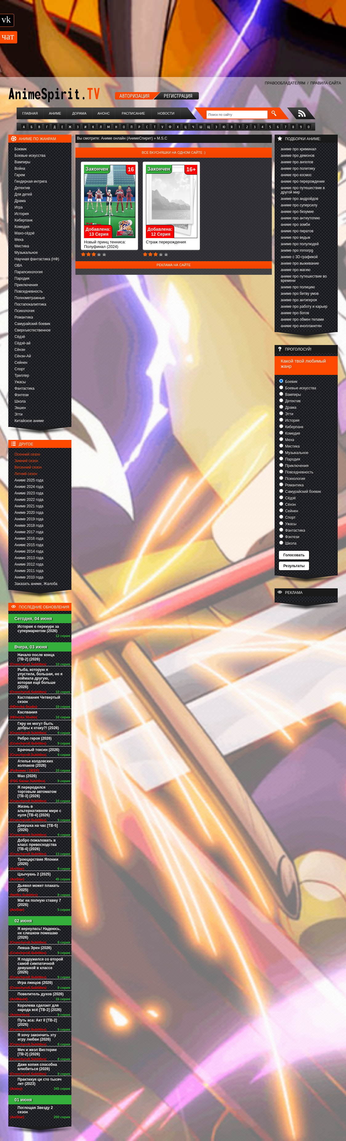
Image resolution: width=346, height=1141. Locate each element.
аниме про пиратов (297, 231)
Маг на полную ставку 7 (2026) (39, 902)
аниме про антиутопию (300, 218)
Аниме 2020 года (28, 512)
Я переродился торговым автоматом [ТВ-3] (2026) (37, 791)
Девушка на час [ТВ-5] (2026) (38, 827)
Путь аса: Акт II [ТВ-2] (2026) (37, 1022)
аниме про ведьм (295, 237)
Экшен (20, 408)
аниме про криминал (298, 149)
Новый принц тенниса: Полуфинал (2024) (109, 242)
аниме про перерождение (303, 181)
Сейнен (20, 362)
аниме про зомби (295, 224)
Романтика (23, 317)
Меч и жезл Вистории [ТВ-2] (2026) (37, 1052)
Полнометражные (29, 298)
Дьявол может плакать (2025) (38, 887)
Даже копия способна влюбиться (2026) (37, 1066)
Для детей (23, 194)
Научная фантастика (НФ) (36, 259)
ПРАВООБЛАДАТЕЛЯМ (285, 83)
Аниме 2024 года (28, 487)
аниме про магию (295, 270)
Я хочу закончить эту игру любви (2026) (37, 1037)
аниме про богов (295, 313)
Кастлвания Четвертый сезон (39, 699)
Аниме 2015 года (28, 545)
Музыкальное (26, 252)
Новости (166, 113)
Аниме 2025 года (28, 480)
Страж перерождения (171, 240)
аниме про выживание (300, 263)
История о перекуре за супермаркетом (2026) (38, 628)
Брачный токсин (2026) (38, 750)
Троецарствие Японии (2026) (38, 861)
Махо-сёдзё (24, 233)
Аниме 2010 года (28, 577)
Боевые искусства (30, 155)
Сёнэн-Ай (22, 356)
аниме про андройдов (299, 199)
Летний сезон (25, 474)
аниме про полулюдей (300, 244)
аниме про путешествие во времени (304, 278)
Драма (20, 201)
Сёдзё (19, 337)
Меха (18, 240)
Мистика (21, 246)
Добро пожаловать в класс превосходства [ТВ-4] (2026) (37, 844)
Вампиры (22, 162)
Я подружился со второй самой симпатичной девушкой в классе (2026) (40, 965)
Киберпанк (23, 220)
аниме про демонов (298, 155)
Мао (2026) (27, 776)
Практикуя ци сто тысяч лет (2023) (40, 1081)
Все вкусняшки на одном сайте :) (173, 152)
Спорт (19, 369)
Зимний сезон (26, 461)
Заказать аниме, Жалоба (36, 584)
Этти (18, 414)
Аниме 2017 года (28, 532)
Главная (30, 113)
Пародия (22, 278)
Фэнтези (21, 395)
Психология (24, 311)
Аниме (55, 113)
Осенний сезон (27, 454)
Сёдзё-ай (22, 343)
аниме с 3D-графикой (299, 257)
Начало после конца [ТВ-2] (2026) (36, 657)
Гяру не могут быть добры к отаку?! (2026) (38, 725)
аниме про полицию (298, 287)
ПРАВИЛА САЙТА (325, 83)
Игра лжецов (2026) (35, 983)
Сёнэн (19, 349)
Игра (18, 207)
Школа (20, 401)
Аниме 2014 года (28, 551)
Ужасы (20, 382)
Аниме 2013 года (28, 558)
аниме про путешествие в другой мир (303, 190)
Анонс (104, 113)
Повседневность (28, 291)
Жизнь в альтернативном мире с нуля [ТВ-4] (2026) (39, 810)
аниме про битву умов (300, 293)
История (21, 214)
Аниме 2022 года (28, 499)
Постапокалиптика (30, 304)
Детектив (22, 188)
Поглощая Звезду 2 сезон (35, 1110)
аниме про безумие (297, 211)
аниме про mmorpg (297, 250)
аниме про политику (298, 168)
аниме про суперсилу (299, 205)
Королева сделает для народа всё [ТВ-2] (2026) (40, 1007)
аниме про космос (296, 175)
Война (19, 168)
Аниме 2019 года (28, 519)
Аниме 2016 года (28, 538)
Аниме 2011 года (28, 571)
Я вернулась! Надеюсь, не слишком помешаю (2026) (39, 933)
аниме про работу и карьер (304, 306)
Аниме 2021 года (28, 506)
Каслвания (27, 712)
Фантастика (24, 388)
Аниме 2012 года (28, 564)
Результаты (293, 566)
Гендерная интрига (30, 181)
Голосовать (293, 555)
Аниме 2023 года (28, 493)
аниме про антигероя (299, 300)
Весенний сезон (28, 467)
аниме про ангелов (297, 162)
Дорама (79, 113)
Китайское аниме (29, 421)
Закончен (97, 169)
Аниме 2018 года (28, 525)
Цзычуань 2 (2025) (34, 874)
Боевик (20, 149)
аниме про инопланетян (301, 326)
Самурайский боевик (32, 324)
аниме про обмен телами (302, 319)
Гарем (19, 175)
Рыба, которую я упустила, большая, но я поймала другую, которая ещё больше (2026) (40, 678)
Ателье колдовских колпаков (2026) (35, 763)
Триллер (21, 375)
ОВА (18, 265)
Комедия (22, 227)
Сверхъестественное (32, 330)
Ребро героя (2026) (35, 738)
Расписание (133, 113)
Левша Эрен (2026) (34, 948)
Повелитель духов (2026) (40, 994)
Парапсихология (28, 272)
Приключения (26, 285)
